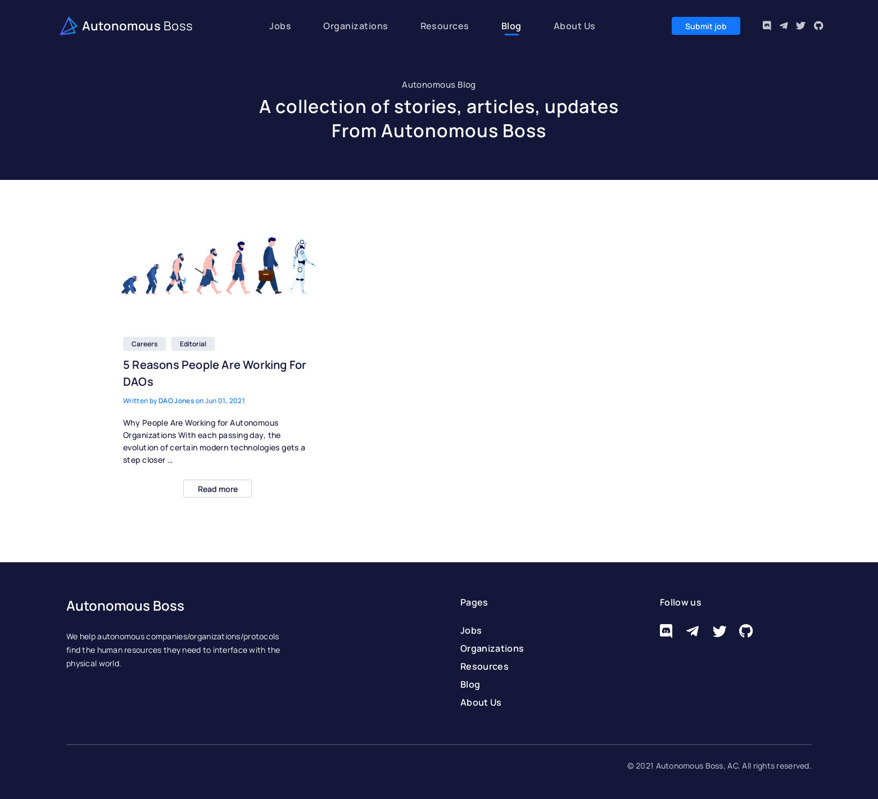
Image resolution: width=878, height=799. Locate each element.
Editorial (193, 344)
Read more (218, 489)
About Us (575, 26)
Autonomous (124, 26)
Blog (511, 26)
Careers (144, 344)
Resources (444, 26)
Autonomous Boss (125, 605)
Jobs (280, 26)
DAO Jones (176, 400)
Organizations (355, 26)
